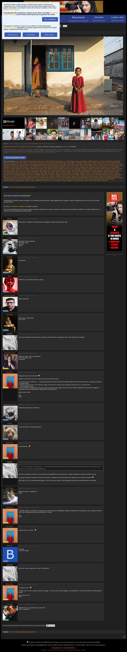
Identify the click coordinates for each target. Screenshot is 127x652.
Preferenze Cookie (10, 27)
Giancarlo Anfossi (69, 168)
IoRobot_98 (14, 170)
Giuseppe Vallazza (111, 168)
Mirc (47, 174)
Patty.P (64, 176)
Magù (41, 171)
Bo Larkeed (20, 164)
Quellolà (29, 177)
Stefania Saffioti (109, 179)
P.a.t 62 (19, 176)
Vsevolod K (92, 180)
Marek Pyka (81, 171)
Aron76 (104, 162)
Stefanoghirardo (19, 180)
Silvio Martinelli (79, 179)
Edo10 (109, 165)
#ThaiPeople (39, 152)
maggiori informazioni (11, 9)
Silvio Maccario (69, 179)
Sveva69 (26, 180)
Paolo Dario (37, 176)
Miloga (43, 174)
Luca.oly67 (27, 171)
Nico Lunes (71, 174)
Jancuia (58, 170)
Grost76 (119, 168)
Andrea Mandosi (49, 162)
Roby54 (11, 179)
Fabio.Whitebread (53, 167)
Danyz (82, 165)
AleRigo (90, 161)
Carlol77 (94, 164)
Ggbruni (50, 168)
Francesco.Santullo (15, 168)
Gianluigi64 (78, 168)
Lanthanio (106, 170)
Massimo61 (43, 173)
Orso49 (14, 176)
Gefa (45, 168)
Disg (101, 165)
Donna (105, 165)
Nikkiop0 (82, 174)
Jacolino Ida (34, 170)
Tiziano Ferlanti (47, 180)
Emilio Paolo (18, 167)
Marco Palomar (67, 171)
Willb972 (98, 180)
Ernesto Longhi (42, 167)
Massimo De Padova (34, 173)
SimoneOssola (88, 179)
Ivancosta (27, 170)
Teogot (32, 180)
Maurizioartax (106, 173)
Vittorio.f (86, 180)
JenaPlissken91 (75, 170)
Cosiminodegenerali (35, 165)
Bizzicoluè (6, 164)
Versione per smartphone (28, 645)
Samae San (65, 146)
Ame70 (30, 162)
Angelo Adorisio (70, 162)
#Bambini (19, 152)
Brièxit (41, 164)
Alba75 (48, 161)
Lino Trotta (6, 171)
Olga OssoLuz (7, 176)
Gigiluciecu (91, 168)
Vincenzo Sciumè (78, 180)
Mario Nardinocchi (98, 171)
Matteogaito (75, 173)
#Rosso (24, 152)
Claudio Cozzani (24, 165)
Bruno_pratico (48, 164)
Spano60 (101, 179)
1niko (17, 161)
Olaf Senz (111, 174)
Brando (36, 164)
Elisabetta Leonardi (8, 167)
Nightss (77, 174)
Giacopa (55, 168)
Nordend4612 (98, 174)
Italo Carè (21, 170)
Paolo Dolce (44, 176)
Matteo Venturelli (61, 173)
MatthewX (83, 173)
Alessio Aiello (14, 162)
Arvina (108, 162)
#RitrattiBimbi (47, 152)
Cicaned (111, 164)
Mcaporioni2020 (20, 174)
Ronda (16, 179)
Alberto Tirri (62, 161)
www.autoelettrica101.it (69, 648)
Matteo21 (69, 173)
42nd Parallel (23, 161)
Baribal (118, 162)
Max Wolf (12, 174)
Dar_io (86, 165)
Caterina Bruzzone (103, 164)
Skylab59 (95, 179)
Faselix (77, 167)
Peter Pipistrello (81, 176)
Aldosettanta (83, 161)
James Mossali (51, 170)
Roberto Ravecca (112, 177)
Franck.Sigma (25, 168)
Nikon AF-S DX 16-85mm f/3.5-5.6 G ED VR (24, 146)
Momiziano (52, 174)
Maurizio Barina (96, 173)
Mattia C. (88, 173)
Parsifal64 (58, 176)
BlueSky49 (13, 164)
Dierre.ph (96, 165)
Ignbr (4, 170)
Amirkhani (35, 162)
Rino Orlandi (79, 177)
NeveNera (64, 174)
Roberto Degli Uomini (100, 177)
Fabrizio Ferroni (69, 167)
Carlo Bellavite (87, 164)
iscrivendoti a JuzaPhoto (17, 206)
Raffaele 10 (35, 177)
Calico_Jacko (63, 164)
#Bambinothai (12, 152)
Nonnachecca (90, 174)
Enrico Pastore (33, 167)
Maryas (15, 173)
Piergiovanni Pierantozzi (112, 176)
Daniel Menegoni (55, 165)
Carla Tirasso (9, 488)
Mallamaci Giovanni (49, 171)
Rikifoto (73, 177)
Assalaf (113, 162)
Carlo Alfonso (71, 164)
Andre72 (41, 162)
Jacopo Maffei (42, 170)
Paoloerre (52, 176)
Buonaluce (55, 164)
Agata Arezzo (41, 161)
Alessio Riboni (23, 162)
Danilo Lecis (70, 165)
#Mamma (54, 152)
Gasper (41, 168)
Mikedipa (37, 174)
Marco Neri (59, 171)
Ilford (8, 170)
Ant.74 (90, 162)
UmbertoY (59, 180)
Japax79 (68, 170)
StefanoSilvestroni (8, 180)
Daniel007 (64, 165)
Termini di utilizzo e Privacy (55, 645)
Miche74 (32, 174)
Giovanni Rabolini (100, 168)
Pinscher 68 (15, 177)
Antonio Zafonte (96, 162)
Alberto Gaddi (54, 161)
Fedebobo (92, 167)
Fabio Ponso (34, 143)
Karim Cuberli (92, 170)
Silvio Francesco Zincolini (57, 179)
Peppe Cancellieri (71, 176)
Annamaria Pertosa (81, 162)
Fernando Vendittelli (113, 167)
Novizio (105, 174)
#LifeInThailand (31, 152)
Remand (41, 177)
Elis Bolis (120, 165)
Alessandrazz (109, 161)
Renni (47, 177)
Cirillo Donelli (15, 165)
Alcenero (76, 161)
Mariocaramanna (109, 171)
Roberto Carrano (89, 177)
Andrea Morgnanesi (60, 162)
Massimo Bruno (22, 173)
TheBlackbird (38, 180)
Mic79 (27, 174)
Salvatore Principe (24, 179)
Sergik (44, 179)
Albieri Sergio (70, 161)
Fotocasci (6, 168)
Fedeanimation (84, 167)
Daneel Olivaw (45, 165)
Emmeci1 (25, 167)
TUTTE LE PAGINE (14, 187)
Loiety (12, 171)
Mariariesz (89, 171)
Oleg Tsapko (118, 174)
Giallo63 (61, 168)
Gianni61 (84, 168)
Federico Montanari (101, 167)
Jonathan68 (84, 170)
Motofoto (58, 174)
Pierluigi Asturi (7, 177)
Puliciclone (23, 177)
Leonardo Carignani (115, 170)
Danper (77, 165)
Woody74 (105, 180)
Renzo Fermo (53, 177)
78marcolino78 (32, 161)
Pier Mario (102, 176)
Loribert (16, 171)
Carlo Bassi (79, 164)
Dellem (91, 165)
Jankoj (63, 170)
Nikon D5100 (7, 146)
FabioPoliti (62, 167)
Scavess (38, 179)
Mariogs (116, 171)
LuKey (21, 171)
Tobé (54, 180)
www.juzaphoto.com (57, 648)
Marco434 (75, 171)
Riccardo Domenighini (64, 177)
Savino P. (33, 179)
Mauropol (6, 174)
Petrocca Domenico (92, 176)
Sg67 (47, 179)
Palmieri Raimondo (27, 176)
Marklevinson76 (8, 173)
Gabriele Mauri (34, 168)
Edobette (114, 165)
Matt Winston (51, 173)
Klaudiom (99, 170)
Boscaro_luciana (29, 164)
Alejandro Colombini (99, 161)
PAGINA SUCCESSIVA (28, 187)
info (114, 256)
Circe (116, 164)
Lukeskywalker (35, 171)
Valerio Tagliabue (67, 180)
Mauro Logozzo (114, 173)
